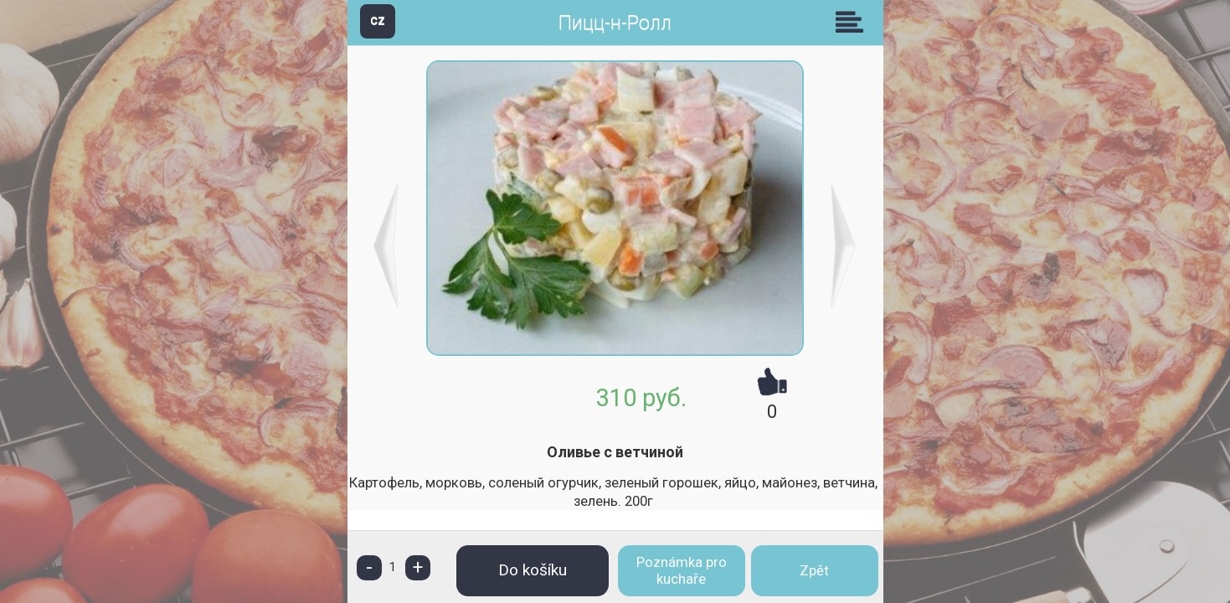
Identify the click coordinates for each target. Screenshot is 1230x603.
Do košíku (532, 570)
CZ (377, 20)
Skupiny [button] (853, 22)
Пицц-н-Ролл (615, 23)
